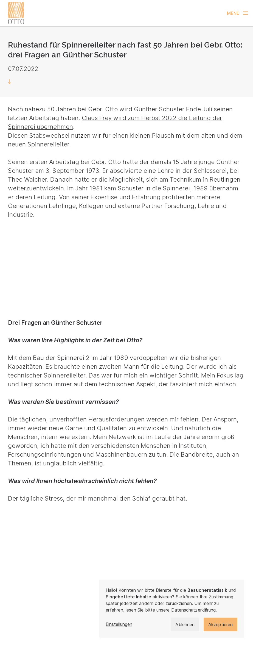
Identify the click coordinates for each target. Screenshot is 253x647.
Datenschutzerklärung (193, 610)
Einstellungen (119, 624)
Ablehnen (185, 624)
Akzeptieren (220, 624)
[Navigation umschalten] (240, 13)
